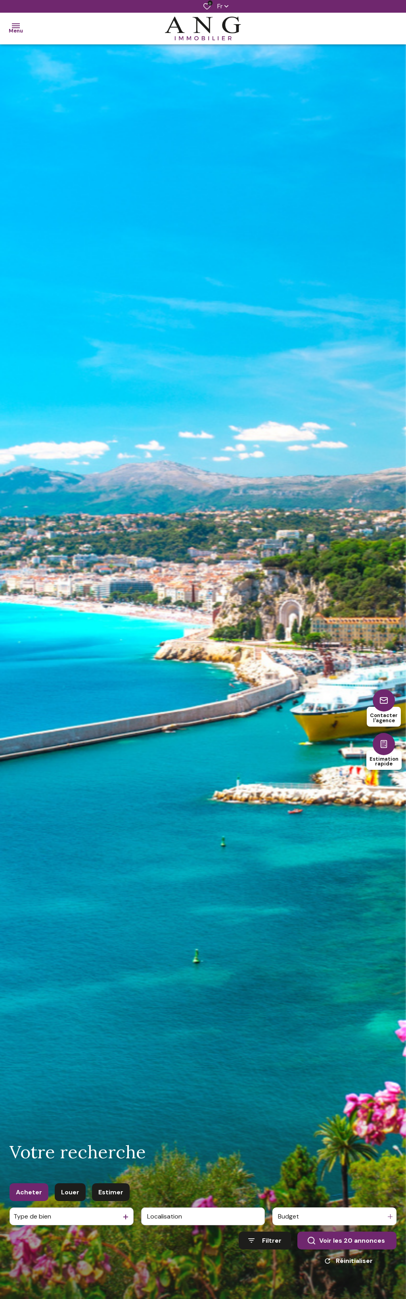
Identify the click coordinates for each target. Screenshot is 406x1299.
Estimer (110, 1204)
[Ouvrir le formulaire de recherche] (265, 1253)
